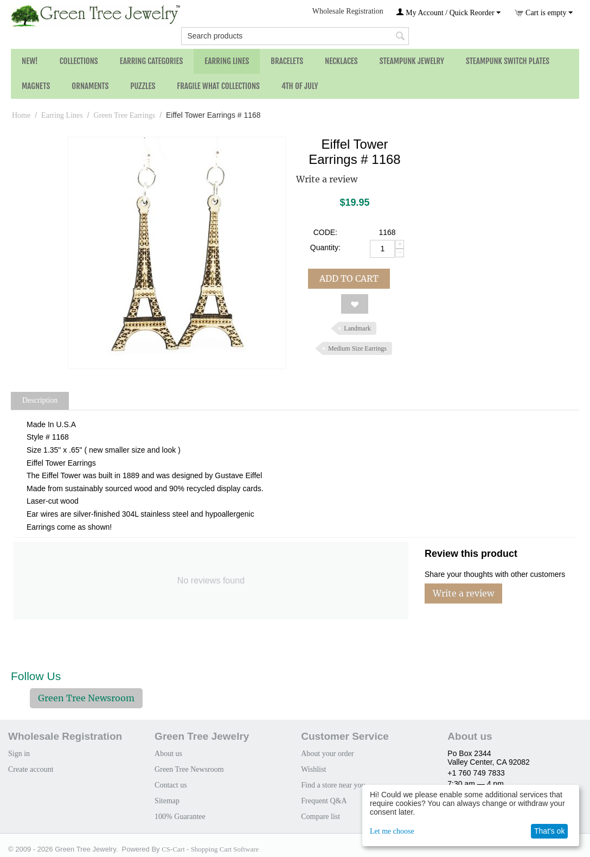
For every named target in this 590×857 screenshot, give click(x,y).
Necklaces (341, 61)
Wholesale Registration (347, 11)
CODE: (325, 232)
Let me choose (392, 831)
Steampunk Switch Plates (507, 61)
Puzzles (142, 86)
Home (21, 115)
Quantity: (325, 247)
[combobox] (294, 36)
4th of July (299, 86)
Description (39, 400)
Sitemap (167, 801)
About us (168, 754)
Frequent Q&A (324, 801)
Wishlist (313, 769)
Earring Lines (226, 61)
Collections (79, 61)
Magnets (36, 86)
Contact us (171, 785)
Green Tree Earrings (125, 115)
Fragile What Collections (218, 86)
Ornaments (90, 86)
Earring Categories (151, 61)
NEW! (30, 61)
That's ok (549, 831)
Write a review (326, 179)
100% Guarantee (180, 816)
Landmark (357, 328)
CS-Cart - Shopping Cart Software (210, 849)
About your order (327, 754)
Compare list (320, 816)
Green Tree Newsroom (86, 698)
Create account (31, 769)
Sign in (19, 754)
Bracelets (287, 61)
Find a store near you (333, 785)
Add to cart (349, 278)
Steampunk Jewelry (412, 61)
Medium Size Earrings (357, 348)
